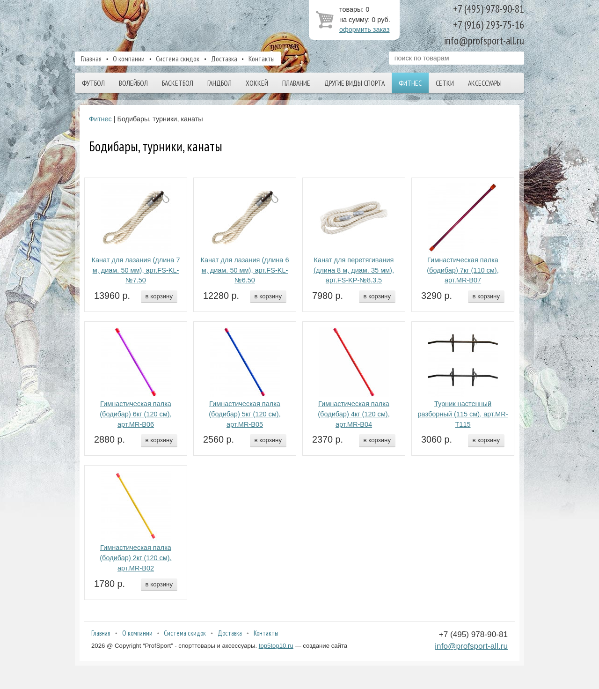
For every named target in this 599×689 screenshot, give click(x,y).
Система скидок (177, 58)
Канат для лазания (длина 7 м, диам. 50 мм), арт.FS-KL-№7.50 (135, 270)
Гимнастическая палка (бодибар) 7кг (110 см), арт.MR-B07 (462, 270)
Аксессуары (485, 83)
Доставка (224, 58)
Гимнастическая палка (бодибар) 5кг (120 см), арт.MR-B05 (244, 414)
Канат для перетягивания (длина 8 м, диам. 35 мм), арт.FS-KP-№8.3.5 (354, 270)
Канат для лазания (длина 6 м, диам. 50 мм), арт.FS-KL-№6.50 (244, 270)
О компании (129, 58)
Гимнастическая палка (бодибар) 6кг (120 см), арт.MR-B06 (135, 414)
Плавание (296, 83)
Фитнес (410, 83)
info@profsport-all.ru (471, 646)
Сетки (445, 83)
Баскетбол (177, 83)
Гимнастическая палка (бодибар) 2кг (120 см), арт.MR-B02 (135, 558)
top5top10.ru (276, 645)
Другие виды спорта (354, 83)
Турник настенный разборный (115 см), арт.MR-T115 (462, 414)
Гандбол (219, 83)
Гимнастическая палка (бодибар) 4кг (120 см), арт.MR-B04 (353, 414)
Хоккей (257, 83)
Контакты (261, 58)
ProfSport (170, 24)
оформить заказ (364, 29)
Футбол (93, 83)
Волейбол (133, 83)
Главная (91, 58)
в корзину (159, 296)
